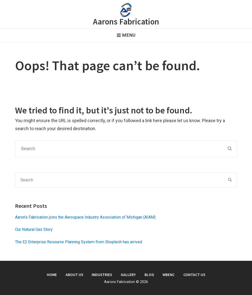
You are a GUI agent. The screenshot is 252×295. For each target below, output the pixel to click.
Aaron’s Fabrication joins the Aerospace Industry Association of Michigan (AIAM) (85, 217)
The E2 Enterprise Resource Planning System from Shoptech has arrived (78, 242)
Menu (126, 35)
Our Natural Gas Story (34, 229)
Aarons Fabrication (126, 21)
